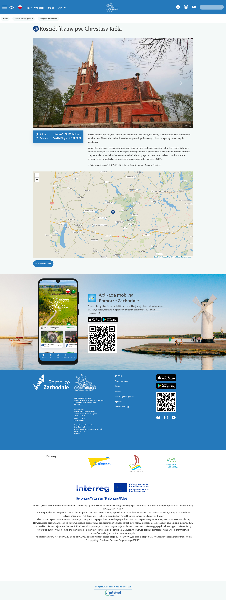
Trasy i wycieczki (35, 7)
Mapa (51, 7)
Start (5, 18)
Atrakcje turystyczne (24, 18)
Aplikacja (118, 402)
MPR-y (62, 7)
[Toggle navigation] (4, 7)
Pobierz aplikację (122, 407)
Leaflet (156, 257)
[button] (45, 83)
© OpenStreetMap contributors (181, 257)
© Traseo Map (165, 257)
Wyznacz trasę (43, 263)
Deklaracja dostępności (124, 396)
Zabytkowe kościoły (48, 18)
